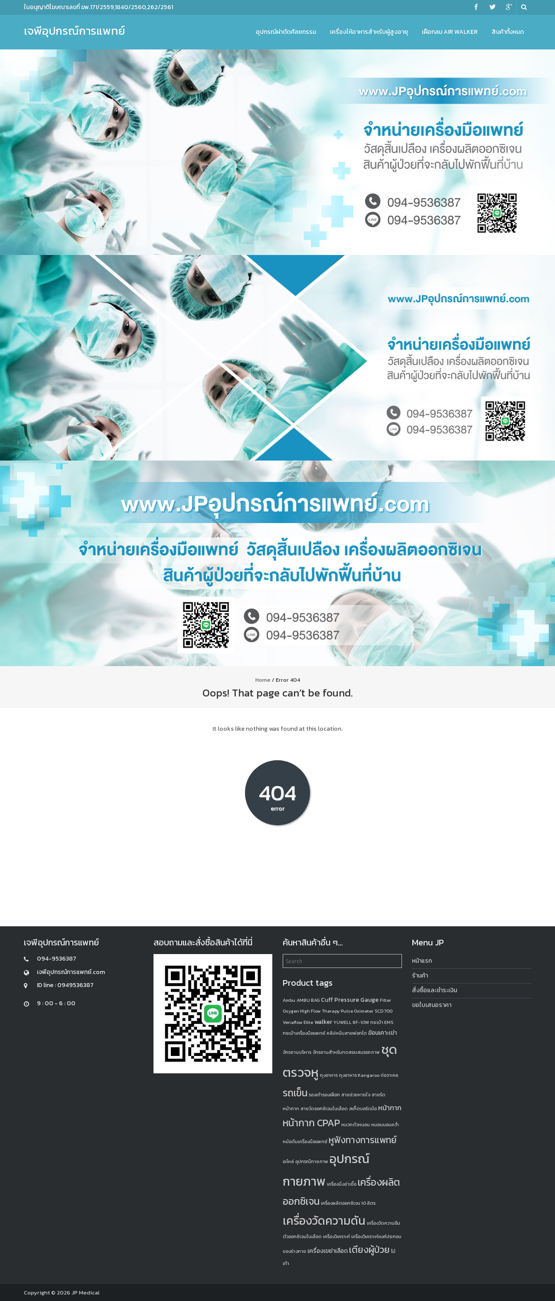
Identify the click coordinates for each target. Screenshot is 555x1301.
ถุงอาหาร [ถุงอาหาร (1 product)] (329, 1075)
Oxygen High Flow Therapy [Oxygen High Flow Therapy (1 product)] (311, 1010)
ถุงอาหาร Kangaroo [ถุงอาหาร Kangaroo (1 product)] (359, 1075)
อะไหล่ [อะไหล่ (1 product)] (288, 1161)
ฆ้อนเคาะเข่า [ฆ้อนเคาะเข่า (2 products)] (382, 1032)
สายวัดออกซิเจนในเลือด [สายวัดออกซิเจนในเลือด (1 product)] (324, 1108)
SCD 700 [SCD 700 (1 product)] (383, 1010)
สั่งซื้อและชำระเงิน (434, 990)
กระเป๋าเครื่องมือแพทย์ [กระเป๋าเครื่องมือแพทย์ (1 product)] (304, 1033)
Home (263, 680)
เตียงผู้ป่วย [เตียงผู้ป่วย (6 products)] (369, 1249)
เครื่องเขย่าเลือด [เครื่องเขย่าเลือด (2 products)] (327, 1250)
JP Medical (86, 1292)
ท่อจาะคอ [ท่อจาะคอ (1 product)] (389, 1075)
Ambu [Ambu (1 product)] (289, 1000)
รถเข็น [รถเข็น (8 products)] (295, 1092)
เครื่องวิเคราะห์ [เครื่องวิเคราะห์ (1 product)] (336, 1236)
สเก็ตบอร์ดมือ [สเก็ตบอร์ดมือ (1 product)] (363, 1108)
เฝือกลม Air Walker (450, 31)
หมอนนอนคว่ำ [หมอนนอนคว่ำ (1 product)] (385, 1124)
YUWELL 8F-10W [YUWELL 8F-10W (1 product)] (351, 1022)
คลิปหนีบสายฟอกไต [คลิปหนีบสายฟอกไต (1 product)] (346, 1033)
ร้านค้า (420, 975)
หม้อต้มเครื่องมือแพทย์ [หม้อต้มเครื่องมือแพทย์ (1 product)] (305, 1141)
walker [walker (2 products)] (323, 1021)
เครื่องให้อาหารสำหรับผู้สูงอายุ (369, 31)
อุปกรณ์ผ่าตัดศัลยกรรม (286, 31)
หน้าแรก (422, 960)
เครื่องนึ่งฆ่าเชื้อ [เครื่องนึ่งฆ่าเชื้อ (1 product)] (341, 1183)
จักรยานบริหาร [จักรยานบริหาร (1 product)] (297, 1052)
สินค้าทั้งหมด (508, 31)
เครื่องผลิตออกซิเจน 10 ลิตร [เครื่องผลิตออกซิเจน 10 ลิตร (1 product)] (348, 1203)
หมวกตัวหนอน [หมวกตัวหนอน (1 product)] (355, 1124)
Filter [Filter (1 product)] (385, 1000)
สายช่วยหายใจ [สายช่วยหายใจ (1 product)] (355, 1094)
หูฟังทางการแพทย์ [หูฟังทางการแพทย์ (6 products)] (363, 1140)
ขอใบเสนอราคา (431, 1005)
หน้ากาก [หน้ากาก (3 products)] (390, 1107)
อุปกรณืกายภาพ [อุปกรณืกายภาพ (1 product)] (311, 1161)
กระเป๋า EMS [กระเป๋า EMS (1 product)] (381, 1022)
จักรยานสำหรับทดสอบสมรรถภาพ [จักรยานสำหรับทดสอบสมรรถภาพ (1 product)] (346, 1052)
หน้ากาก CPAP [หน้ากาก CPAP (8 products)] (311, 1122)
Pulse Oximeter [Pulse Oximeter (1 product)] (357, 1010)
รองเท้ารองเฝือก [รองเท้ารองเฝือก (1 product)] (324, 1094)
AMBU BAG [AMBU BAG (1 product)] (308, 1000)
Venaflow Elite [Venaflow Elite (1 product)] (298, 1022)
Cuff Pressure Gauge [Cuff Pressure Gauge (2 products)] (350, 999)
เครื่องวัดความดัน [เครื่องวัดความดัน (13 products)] (324, 1220)
